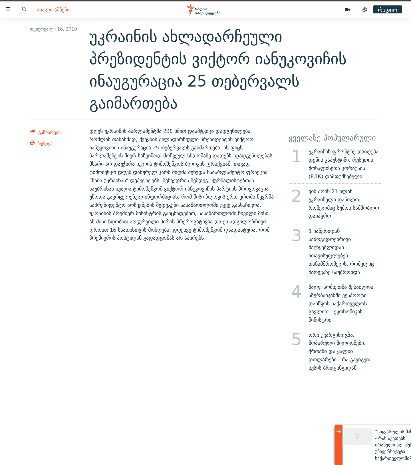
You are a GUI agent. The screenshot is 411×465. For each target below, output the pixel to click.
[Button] (45, 133)
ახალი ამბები (53, 10)
